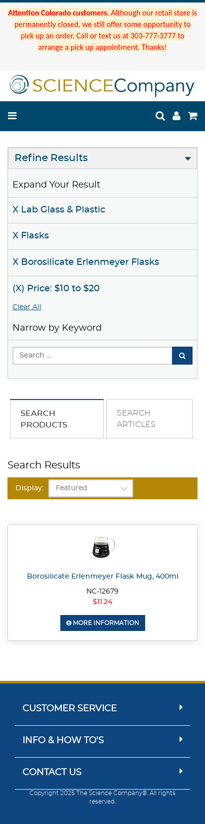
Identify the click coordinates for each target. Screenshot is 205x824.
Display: (29, 488)
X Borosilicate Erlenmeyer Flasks (85, 262)
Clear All (26, 307)
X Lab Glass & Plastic (58, 210)
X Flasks (30, 235)
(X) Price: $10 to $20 (56, 288)
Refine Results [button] (51, 158)
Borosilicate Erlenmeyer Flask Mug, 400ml (103, 576)
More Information (102, 623)
